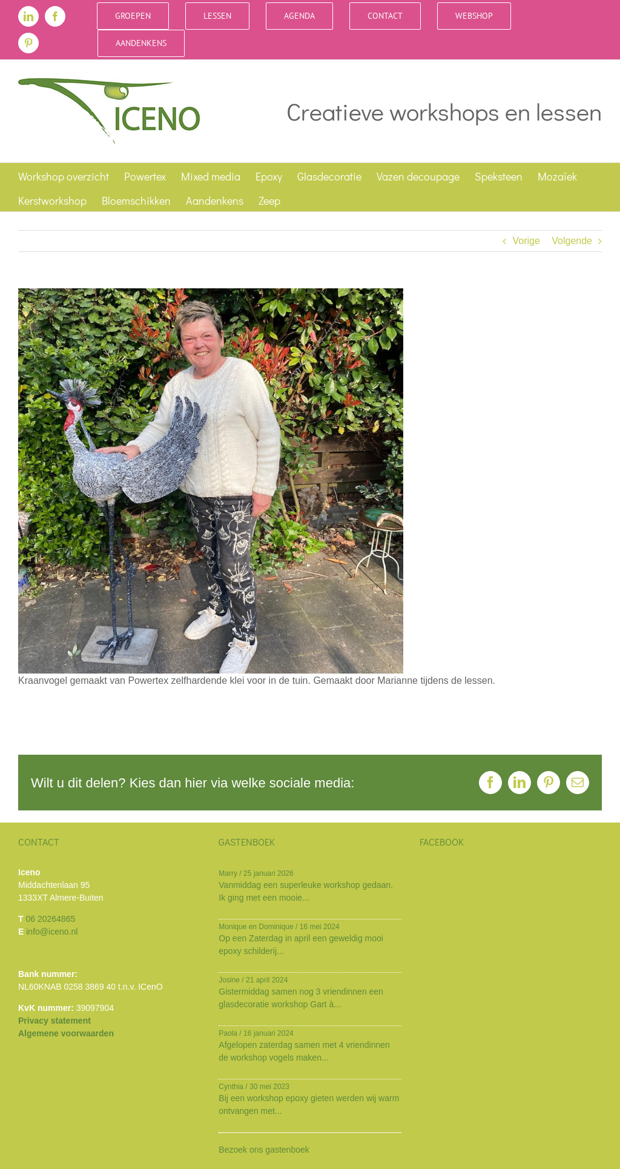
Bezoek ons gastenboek (264, 1149)
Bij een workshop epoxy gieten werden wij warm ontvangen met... (309, 1104)
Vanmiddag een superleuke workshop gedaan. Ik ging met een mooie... (306, 891)
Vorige (525, 241)
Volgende (572, 241)
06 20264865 (50, 919)
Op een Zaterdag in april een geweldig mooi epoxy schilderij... (301, 944)
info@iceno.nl (52, 931)
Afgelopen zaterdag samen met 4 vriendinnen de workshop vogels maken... (304, 1051)
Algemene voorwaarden (66, 1033)
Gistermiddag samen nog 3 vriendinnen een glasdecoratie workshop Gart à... (301, 998)
